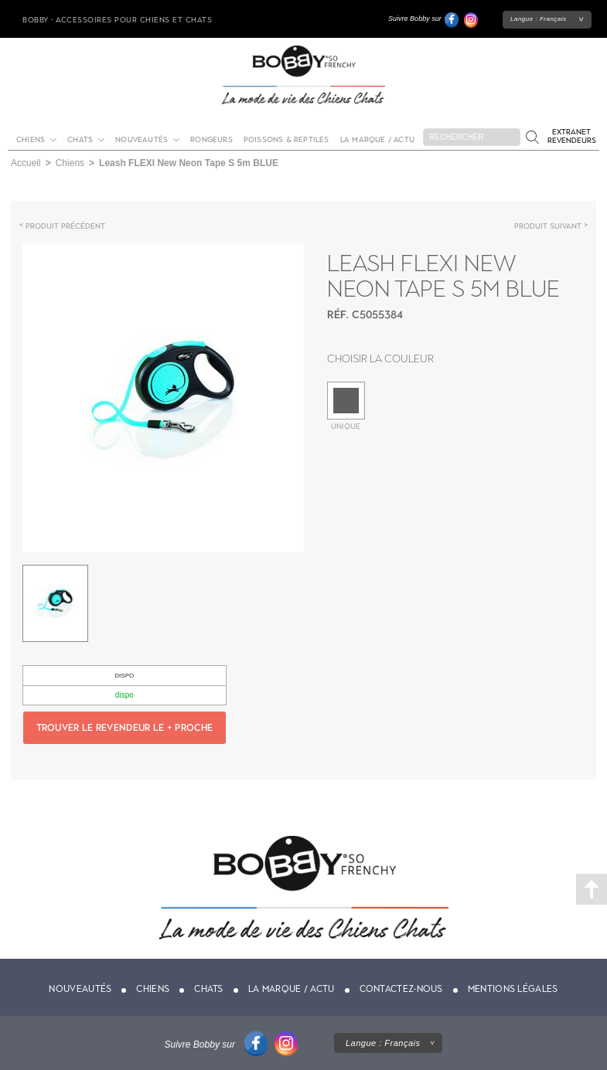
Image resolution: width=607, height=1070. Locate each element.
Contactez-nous (401, 988)
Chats (80, 139)
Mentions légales (513, 988)
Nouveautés (141, 139)
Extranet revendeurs (571, 136)
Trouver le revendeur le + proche (124, 727)
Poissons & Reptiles (286, 139)
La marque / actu (377, 139)
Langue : (538, 18)
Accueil (26, 163)
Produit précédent (65, 226)
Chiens (30, 139)
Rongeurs (211, 139)
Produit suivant (547, 226)
